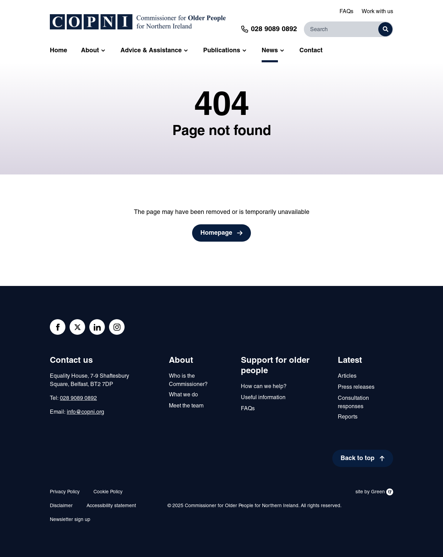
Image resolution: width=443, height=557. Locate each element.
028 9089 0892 (78, 398)
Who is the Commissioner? (188, 380)
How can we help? (264, 386)
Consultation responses (353, 402)
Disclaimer (61, 506)
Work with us (377, 11)
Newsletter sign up (70, 520)
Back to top (357, 458)
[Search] (348, 29)
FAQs (346, 11)
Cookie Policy (108, 492)
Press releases (356, 387)
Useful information (263, 397)
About (181, 361)
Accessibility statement (111, 506)
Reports (348, 417)
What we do (183, 395)
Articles (347, 376)
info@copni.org (85, 412)
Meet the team (186, 406)
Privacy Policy (65, 492)
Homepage (216, 233)
